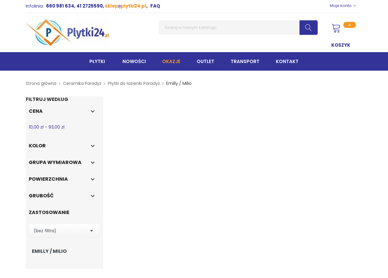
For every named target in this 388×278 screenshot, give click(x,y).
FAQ (155, 6)
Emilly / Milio (49, 251)
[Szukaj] (238, 27)
